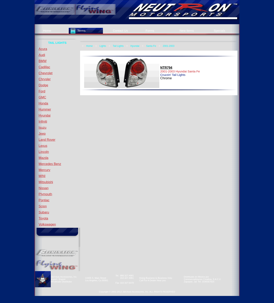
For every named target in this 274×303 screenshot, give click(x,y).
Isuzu (42, 127)
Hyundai (45, 115)
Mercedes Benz (50, 164)
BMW (43, 61)
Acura (43, 49)
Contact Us (120, 30)
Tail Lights (118, 46)
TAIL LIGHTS (57, 42)
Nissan (44, 188)
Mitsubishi (46, 182)
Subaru (44, 212)
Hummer (45, 109)
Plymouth (45, 194)
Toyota (43, 218)
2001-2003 (168, 46)
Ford (42, 91)
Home (47, 30)
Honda (43, 103)
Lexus (43, 145)
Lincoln (44, 152)
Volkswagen (47, 224)
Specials (219, 30)
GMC (42, 97)
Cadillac (44, 67)
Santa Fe (151, 46)
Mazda (43, 158)
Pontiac (44, 200)
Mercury (44, 170)
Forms (150, 30)
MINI (42, 176)
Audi (42, 55)
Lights (102, 46)
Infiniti (43, 121)
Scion (43, 206)
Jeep (42, 133)
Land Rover (47, 139)
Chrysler (45, 79)
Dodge (43, 85)
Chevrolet (45, 73)
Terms (81, 30)
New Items (187, 30)
